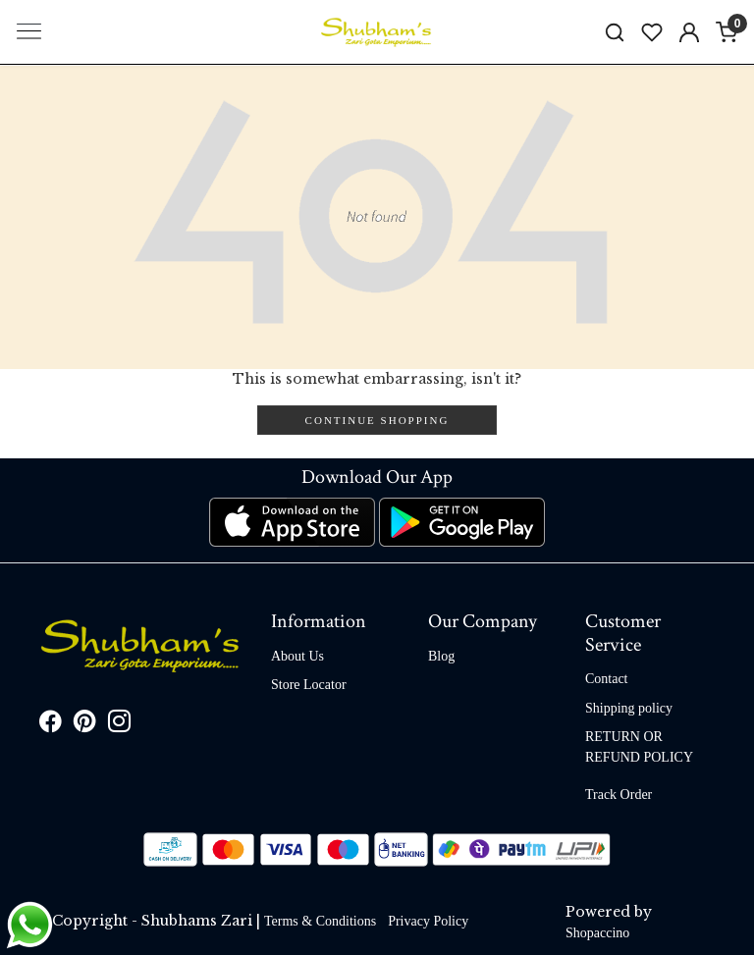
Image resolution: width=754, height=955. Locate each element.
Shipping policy (629, 708)
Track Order (618, 794)
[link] (614, 32)
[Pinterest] (85, 725)
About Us (297, 656)
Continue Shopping (377, 420)
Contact (606, 678)
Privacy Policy (428, 921)
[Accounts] (689, 32)
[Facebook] (50, 725)
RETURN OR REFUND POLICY (639, 747)
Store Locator (309, 684)
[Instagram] (119, 725)
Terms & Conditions (320, 921)
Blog (441, 656)
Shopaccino (597, 933)
